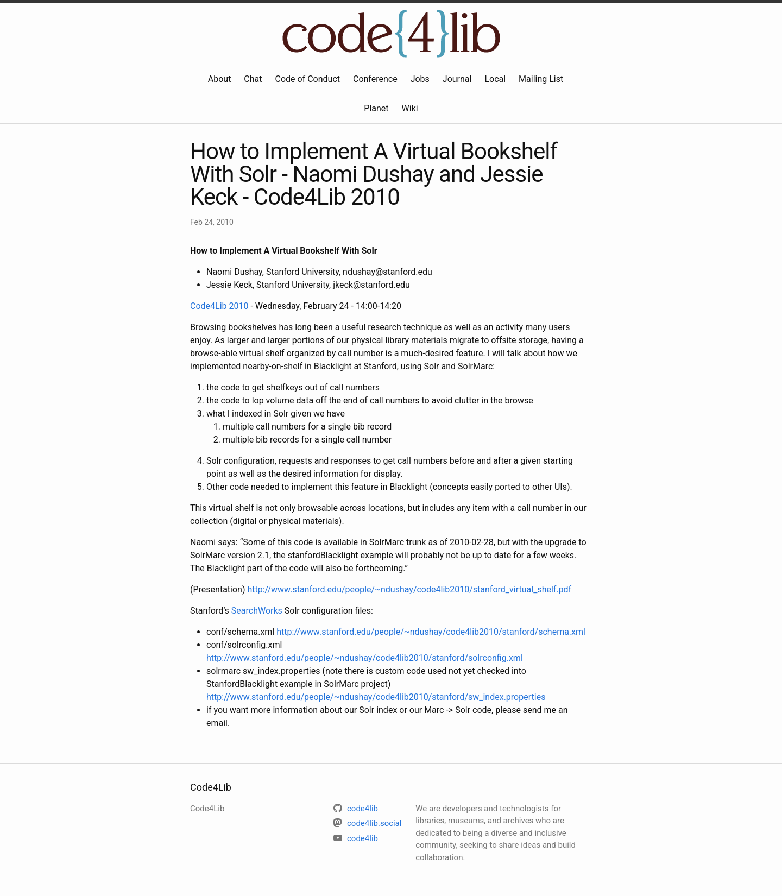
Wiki (410, 108)
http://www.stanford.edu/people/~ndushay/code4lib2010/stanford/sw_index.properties (375, 697)
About (219, 79)
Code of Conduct (307, 79)
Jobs (420, 79)
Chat (253, 79)
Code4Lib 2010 (219, 306)
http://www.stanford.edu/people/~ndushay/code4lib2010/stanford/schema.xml (430, 632)
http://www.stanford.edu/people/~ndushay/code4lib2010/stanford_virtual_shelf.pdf (409, 589)
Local (495, 79)
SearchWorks (256, 610)
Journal (457, 79)
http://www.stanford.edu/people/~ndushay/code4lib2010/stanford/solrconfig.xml (364, 658)
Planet (376, 108)
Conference (375, 79)
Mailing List (541, 79)
